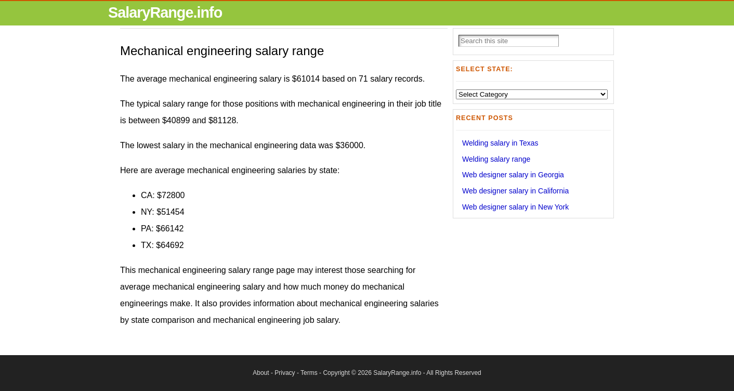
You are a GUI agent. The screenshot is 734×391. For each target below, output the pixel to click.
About (261, 372)
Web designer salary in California (515, 191)
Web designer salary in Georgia (513, 175)
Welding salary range (496, 159)
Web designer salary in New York (515, 207)
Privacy (284, 372)
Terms (309, 372)
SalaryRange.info (165, 12)
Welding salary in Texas (500, 143)
